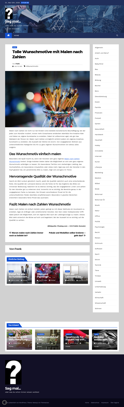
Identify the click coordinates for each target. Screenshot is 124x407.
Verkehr (98, 292)
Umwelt (98, 281)
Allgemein (99, 48)
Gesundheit (99, 129)
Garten (97, 124)
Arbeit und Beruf (102, 53)
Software (98, 249)
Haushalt (98, 140)
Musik (97, 205)
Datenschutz (95, 402)
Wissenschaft (100, 303)
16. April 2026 (44, 343)
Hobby (97, 145)
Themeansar (45, 402)
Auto (97, 58)
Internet (98, 156)
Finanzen (98, 113)
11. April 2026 (101, 343)
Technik (98, 265)
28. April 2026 (16, 343)
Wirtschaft (99, 298)
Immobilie (99, 151)
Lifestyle (98, 167)
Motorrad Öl (100, 200)
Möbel (97, 183)
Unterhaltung (100, 287)
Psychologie (99, 227)
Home (16, 35)
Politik (97, 221)
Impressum (105, 402)
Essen (97, 102)
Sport (97, 254)
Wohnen (98, 308)
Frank (18, 64)
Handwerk (99, 134)
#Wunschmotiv (32, 66)
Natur (97, 211)
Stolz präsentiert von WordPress (16, 402)
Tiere (97, 270)
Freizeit (98, 118)
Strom (97, 260)
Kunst (14, 47)
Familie (98, 107)
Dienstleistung (101, 96)
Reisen (97, 238)
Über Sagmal (115, 402)
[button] (117, 35)
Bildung (98, 80)
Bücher (98, 86)
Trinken (98, 276)
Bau (96, 69)
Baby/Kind (99, 64)
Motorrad (98, 194)
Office (97, 216)
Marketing (99, 173)
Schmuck (99, 243)
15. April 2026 (73, 343)
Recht (97, 232)
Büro (97, 91)
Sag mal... (13, 21)
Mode (97, 189)
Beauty (98, 75)
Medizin (98, 178)
